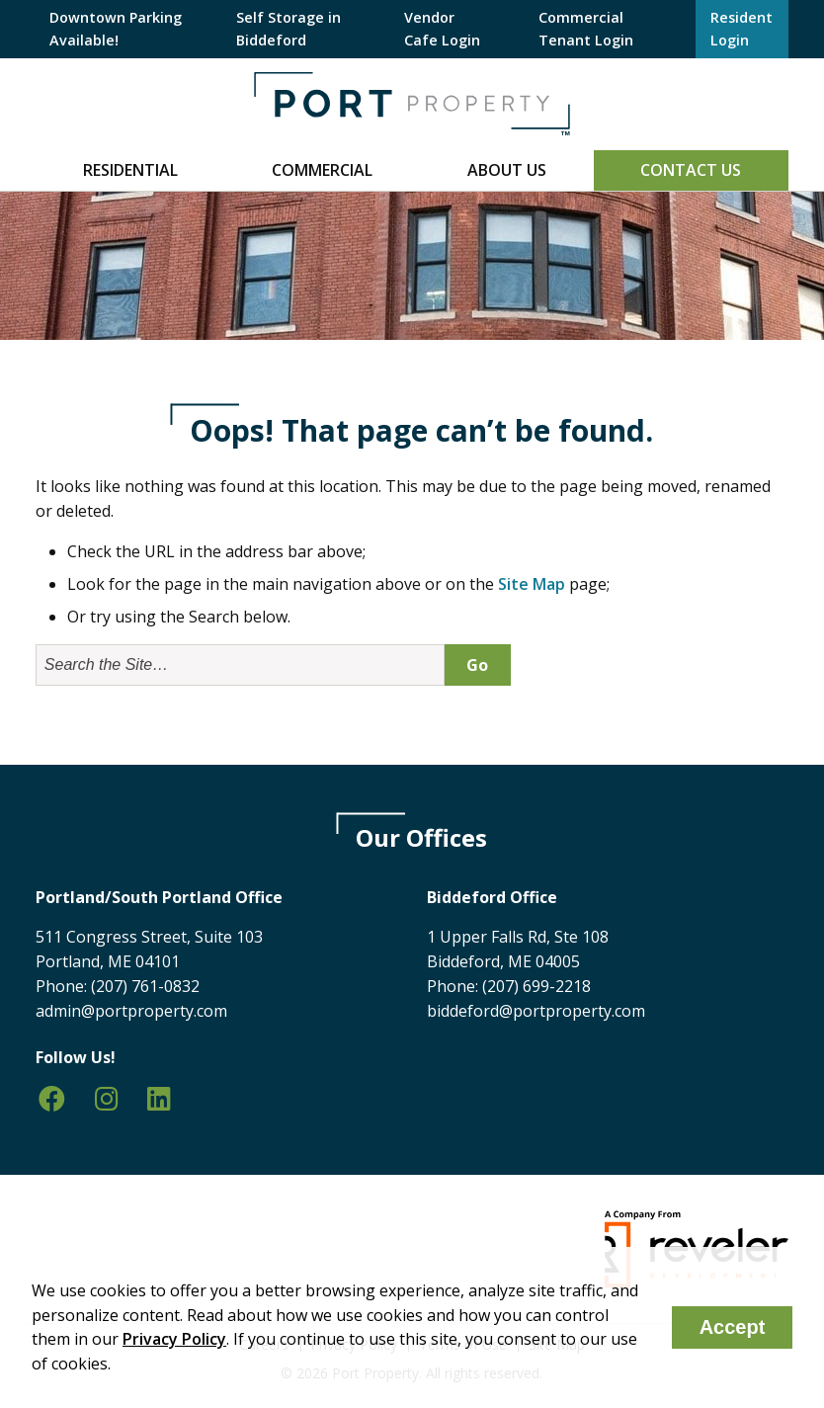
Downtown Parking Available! (115, 28)
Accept (733, 1327)
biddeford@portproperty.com (536, 1011)
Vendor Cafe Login (442, 28)
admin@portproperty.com (131, 1011)
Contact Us (690, 170)
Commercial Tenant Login (585, 28)
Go (477, 665)
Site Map (531, 584)
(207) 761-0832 (145, 986)
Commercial (322, 170)
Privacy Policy (174, 1339)
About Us (506, 170)
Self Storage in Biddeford (288, 28)
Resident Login (741, 28)
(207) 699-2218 (536, 986)
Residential (130, 170)
